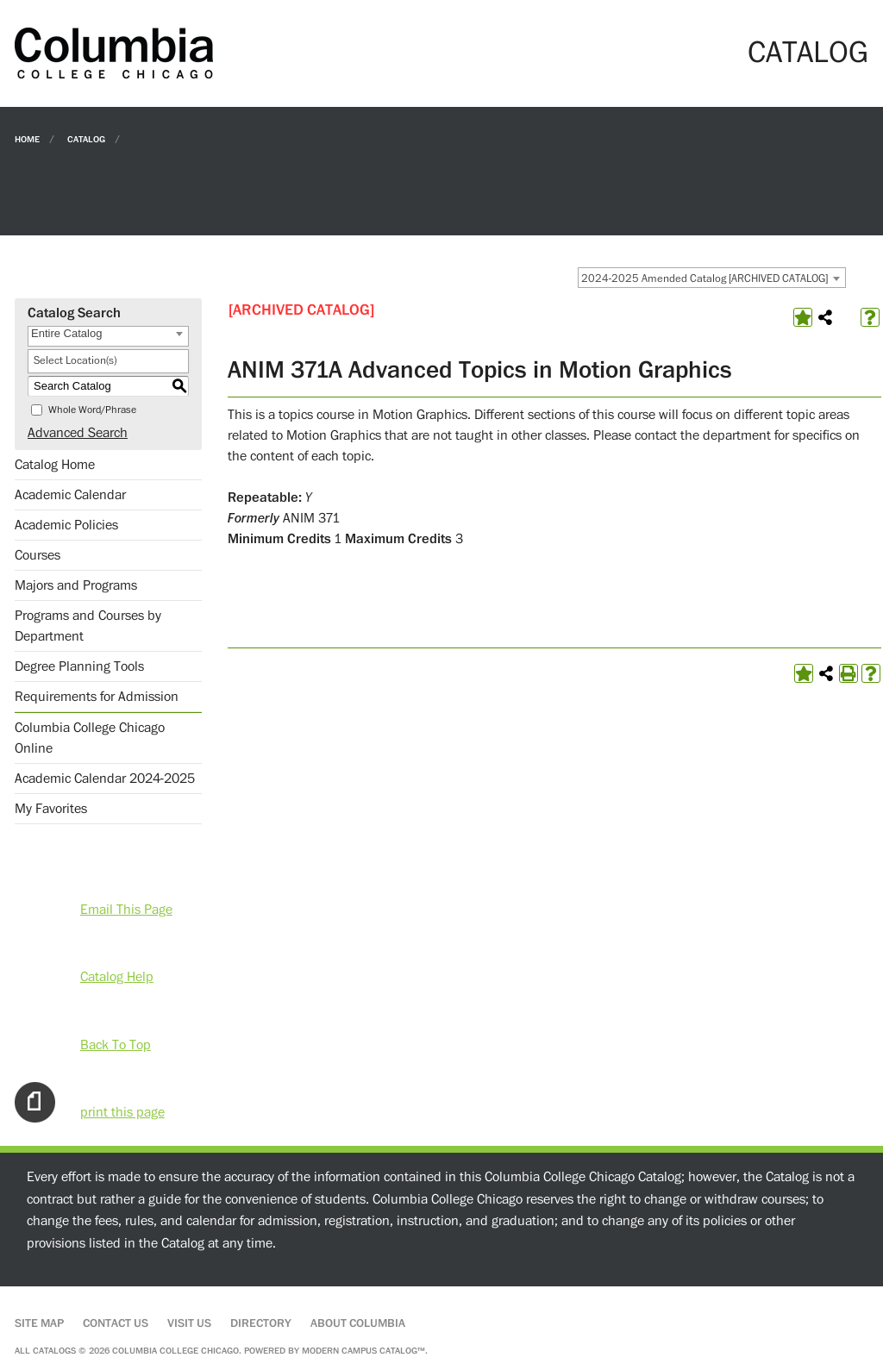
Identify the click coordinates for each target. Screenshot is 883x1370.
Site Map (39, 1323)
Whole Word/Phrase (92, 409)
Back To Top (115, 1045)
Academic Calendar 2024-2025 (105, 778)
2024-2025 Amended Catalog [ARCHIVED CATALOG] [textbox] (704, 278)
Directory (260, 1323)
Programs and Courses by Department (88, 626)
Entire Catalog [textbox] (66, 333)
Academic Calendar (70, 495)
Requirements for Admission (96, 696)
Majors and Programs (76, 585)
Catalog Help (116, 976)
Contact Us (115, 1323)
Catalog (86, 138)
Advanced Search (78, 432)
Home (27, 138)
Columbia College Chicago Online (90, 738)
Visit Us (189, 1323)
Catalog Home (55, 464)
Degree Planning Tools (79, 666)
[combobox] (712, 277)
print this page (122, 1112)
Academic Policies (66, 525)
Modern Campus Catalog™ (363, 1350)
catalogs (54, 1350)
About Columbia (357, 1323)
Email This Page (126, 909)
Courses (37, 555)
